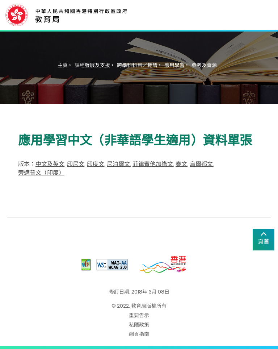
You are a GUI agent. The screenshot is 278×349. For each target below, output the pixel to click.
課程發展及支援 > (94, 65)
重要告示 (139, 315)
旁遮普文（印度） (41, 173)
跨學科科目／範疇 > (139, 65)
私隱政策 (139, 324)
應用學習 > (176, 65)
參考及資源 (204, 65)
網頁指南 (139, 334)
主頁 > (64, 65)
